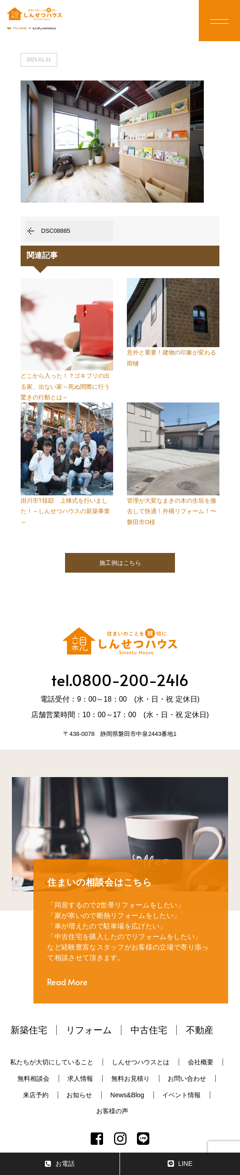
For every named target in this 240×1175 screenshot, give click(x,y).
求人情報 (80, 1078)
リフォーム (89, 1030)
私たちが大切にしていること (51, 1062)
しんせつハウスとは (140, 1062)
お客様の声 (112, 1111)
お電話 (60, 1164)
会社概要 (200, 1062)
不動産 (199, 1030)
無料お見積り (130, 1078)
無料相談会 (33, 1078)
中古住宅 (149, 1030)
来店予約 (36, 1095)
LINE (180, 1164)
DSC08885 (56, 230)
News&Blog (127, 1095)
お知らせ (79, 1095)
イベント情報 (181, 1095)
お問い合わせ (187, 1078)
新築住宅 (29, 1030)
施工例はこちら (120, 562)
